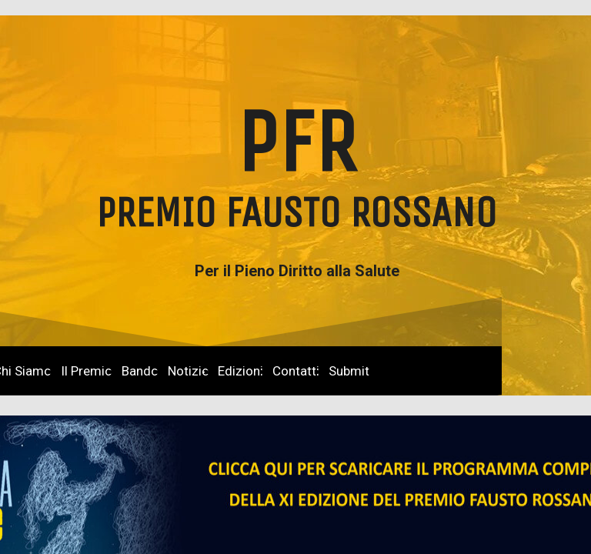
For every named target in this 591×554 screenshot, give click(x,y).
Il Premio (86, 371)
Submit (349, 371)
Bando (140, 371)
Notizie (188, 371)
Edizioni (240, 371)
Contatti (295, 371)
